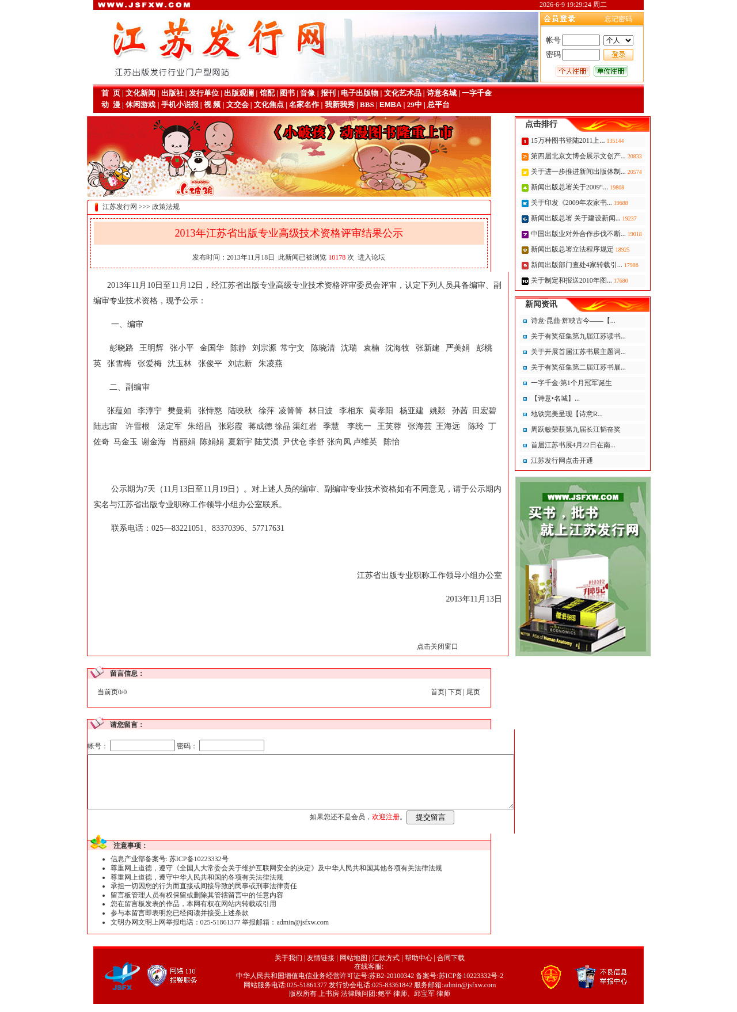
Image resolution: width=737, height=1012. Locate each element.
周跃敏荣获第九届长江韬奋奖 (602, 429)
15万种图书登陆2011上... (595, 140)
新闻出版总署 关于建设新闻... (602, 218)
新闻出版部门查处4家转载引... (603, 265)
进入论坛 (345, 257)
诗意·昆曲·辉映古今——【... (599, 321)
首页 (412, 692)
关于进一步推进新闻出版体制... (605, 172)
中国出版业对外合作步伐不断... (605, 234)
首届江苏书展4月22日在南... (599, 445)
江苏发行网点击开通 (588, 460)
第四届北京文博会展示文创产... (605, 156)
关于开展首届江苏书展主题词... (604, 352)
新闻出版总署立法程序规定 (599, 249)
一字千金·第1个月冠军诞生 (597, 383)
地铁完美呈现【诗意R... (593, 414)
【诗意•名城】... (581, 398)
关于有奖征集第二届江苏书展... (604, 367)
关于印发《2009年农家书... (598, 203)
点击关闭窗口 (411, 646)
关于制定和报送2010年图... (598, 280)
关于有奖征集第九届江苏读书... (604, 336)
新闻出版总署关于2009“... (596, 187)
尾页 (447, 692)
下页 (429, 692)
